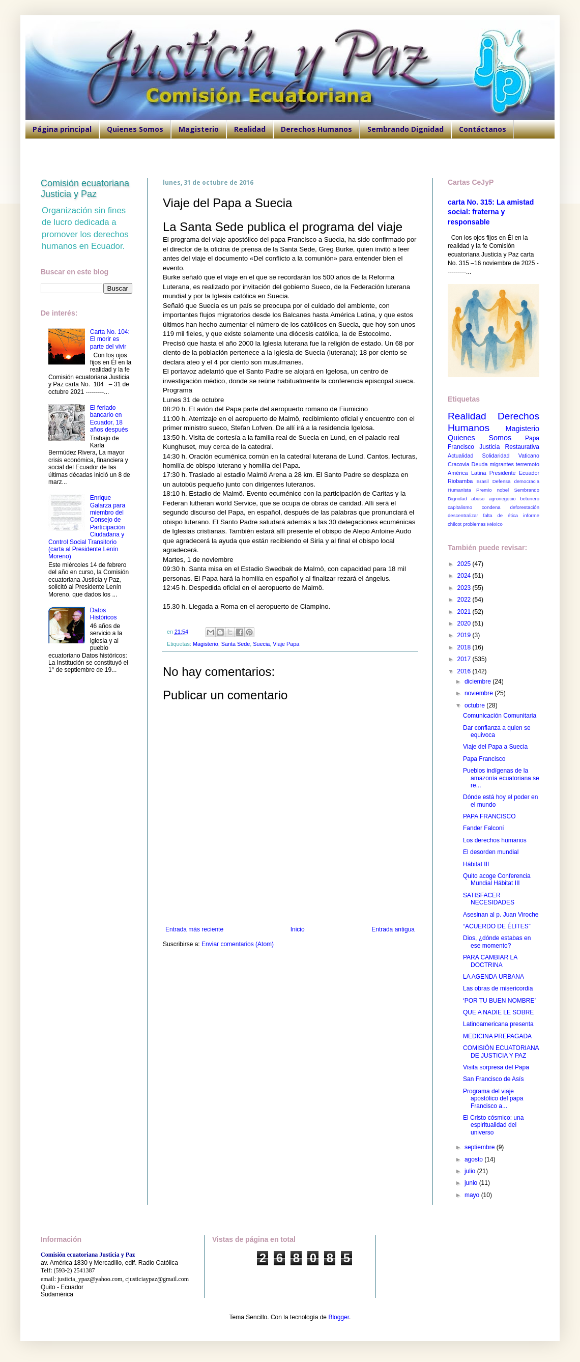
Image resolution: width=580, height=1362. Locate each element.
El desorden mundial (490, 852)
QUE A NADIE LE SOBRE (498, 1012)
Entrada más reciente (194, 929)
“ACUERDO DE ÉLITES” (497, 926)
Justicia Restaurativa (509, 446)
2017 (465, 659)
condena (491, 507)
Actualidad (460, 455)
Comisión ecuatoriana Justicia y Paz (85, 188)
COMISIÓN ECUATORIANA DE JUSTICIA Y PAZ (501, 1051)
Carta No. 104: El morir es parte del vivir (110, 339)
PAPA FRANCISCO (489, 816)
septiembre (481, 1147)
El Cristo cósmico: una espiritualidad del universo (493, 1125)
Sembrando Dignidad (405, 129)
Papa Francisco (484, 758)
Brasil (483, 481)
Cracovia (459, 464)
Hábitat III (476, 864)
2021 (465, 611)
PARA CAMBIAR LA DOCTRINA (490, 961)
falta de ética (500, 515)
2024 (465, 575)
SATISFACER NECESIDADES (488, 899)
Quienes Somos (135, 129)
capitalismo (460, 507)
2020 (465, 623)
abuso (477, 498)
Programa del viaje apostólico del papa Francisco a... (493, 1099)
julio (471, 1171)
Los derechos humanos (495, 840)
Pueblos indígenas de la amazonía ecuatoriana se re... (501, 778)
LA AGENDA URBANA (493, 976)
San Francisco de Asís (493, 1079)
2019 (465, 635)
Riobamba (460, 481)
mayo (473, 1195)
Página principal (62, 129)
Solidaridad (496, 455)
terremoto (527, 464)
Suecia (261, 644)
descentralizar (463, 515)
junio (472, 1182)
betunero (529, 498)
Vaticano (528, 455)
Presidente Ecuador (514, 473)
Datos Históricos (103, 614)
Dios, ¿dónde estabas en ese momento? (497, 941)
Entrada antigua (393, 929)
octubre (475, 705)
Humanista (459, 490)
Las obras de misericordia (498, 988)
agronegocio (502, 498)
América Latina (467, 473)
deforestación (524, 507)
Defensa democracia (515, 481)
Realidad (250, 129)
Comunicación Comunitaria (499, 715)
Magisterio (199, 129)
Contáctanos (482, 129)
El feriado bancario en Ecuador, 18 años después (109, 418)
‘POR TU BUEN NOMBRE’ (499, 1000)
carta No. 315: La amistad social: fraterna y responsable (491, 212)
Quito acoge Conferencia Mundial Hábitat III (497, 879)
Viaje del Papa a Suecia (495, 746)
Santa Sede (235, 644)
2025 (465, 564)
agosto (474, 1159)
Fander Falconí (483, 828)
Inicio (298, 929)
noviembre (480, 693)
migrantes (501, 464)
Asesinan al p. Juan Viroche (501, 914)
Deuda (480, 464)
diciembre (478, 681)
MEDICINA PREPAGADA (497, 1036)
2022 (465, 599)
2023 (465, 587)
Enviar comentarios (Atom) (237, 944)
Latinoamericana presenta (498, 1024)
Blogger (338, 1317)
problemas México (483, 524)
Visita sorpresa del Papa (496, 1067)
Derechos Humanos (316, 129)
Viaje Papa (286, 644)
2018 (465, 647)
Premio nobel (492, 490)
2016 (465, 671)
